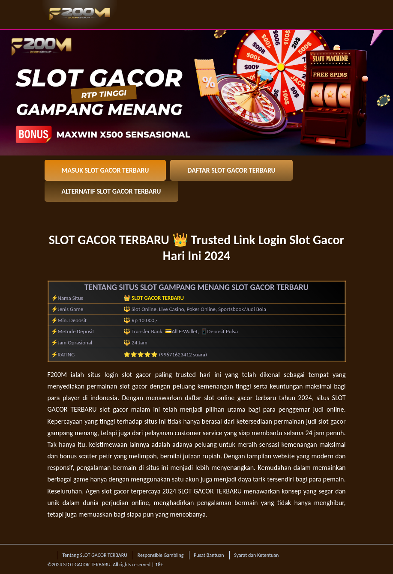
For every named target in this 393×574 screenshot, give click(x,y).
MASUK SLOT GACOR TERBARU (105, 170)
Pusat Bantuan (209, 555)
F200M (57, 375)
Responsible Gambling (161, 555)
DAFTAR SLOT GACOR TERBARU (231, 170)
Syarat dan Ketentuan (256, 555)
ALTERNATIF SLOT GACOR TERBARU (111, 191)
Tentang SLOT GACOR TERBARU (95, 555)
